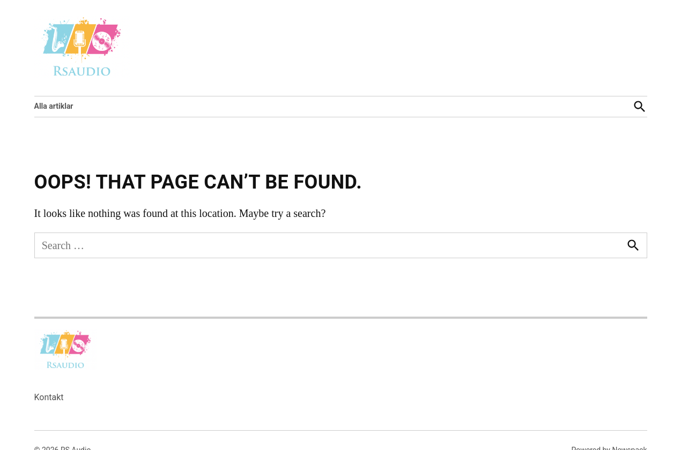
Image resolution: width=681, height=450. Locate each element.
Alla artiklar (53, 106)
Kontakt (49, 397)
